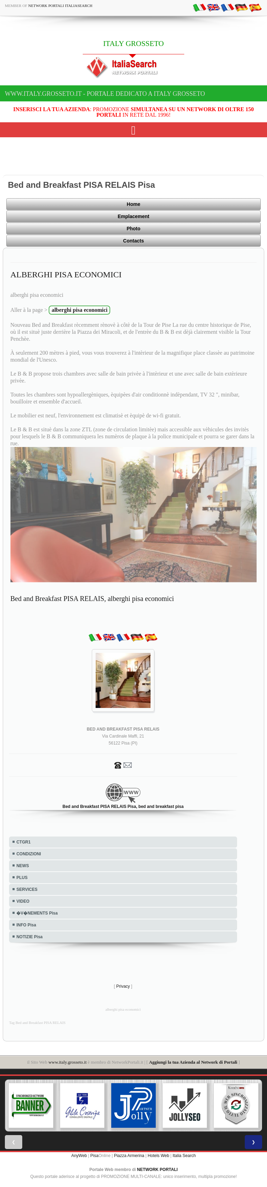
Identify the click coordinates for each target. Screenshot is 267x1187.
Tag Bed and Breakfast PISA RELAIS (37, 1023)
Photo (133, 228)
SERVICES (26, 889)
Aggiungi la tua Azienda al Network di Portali (193, 1062)
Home (133, 204)
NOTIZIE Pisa (29, 936)
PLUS (21, 877)
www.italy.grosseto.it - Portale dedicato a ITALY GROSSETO (105, 93)
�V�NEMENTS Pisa (37, 913)
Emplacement (133, 216)
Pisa (94, 1155)
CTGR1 (23, 842)
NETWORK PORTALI (157, 1169)
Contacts (133, 241)
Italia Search (184, 1155)
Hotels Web (158, 1155)
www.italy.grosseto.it (67, 1062)
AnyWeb (79, 1155)
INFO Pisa (26, 925)
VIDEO (22, 901)
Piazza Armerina (129, 1155)
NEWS (22, 865)
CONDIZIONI (28, 853)
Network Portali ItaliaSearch (60, 5)
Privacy (123, 986)
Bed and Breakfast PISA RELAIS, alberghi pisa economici (92, 598)
